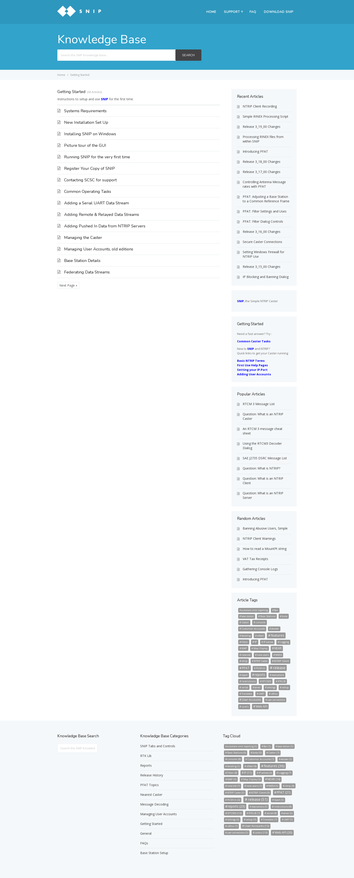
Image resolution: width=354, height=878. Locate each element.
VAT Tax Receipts (255, 559)
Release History (151, 775)
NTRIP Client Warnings (259, 538)
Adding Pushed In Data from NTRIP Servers (104, 226)
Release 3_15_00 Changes (261, 266)
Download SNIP (278, 12)
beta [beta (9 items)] (284, 616)
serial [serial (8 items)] (245, 687)
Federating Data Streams (87, 272)
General (145, 833)
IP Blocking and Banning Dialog (266, 277)
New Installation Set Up (86, 122)
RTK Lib (145, 756)
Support (232, 12)
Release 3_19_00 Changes (261, 126)
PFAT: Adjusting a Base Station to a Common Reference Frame (266, 198)
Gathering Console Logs (260, 569)
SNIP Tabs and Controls (157, 746)
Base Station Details (82, 260)
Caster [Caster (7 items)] (245, 622)
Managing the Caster (83, 237)
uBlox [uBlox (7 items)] (274, 693)
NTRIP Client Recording (260, 106)
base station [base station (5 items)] (247, 616)
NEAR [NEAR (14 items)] (278, 648)
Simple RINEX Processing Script (265, 116)
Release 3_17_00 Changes (261, 172)
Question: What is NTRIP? (261, 468)
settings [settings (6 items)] (271, 687)
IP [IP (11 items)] (256, 642)
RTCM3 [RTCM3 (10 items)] (266, 681)
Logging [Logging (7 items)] (284, 642)
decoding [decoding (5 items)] (246, 635)
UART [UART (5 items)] (261, 693)
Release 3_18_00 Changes (261, 161)
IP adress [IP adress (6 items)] (268, 642)
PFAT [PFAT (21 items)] (245, 668)
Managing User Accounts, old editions (98, 249)
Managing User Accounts (158, 814)
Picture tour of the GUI (85, 145)
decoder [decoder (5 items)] (275, 628)
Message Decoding (154, 804)
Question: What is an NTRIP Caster (263, 416)
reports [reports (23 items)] (260, 675)
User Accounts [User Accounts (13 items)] (251, 700)
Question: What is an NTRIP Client (263, 480)
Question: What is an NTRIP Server (263, 495)
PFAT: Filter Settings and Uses (264, 211)
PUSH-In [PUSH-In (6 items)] (260, 668)
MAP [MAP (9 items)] (244, 648)
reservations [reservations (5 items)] (278, 675)
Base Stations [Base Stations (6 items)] (267, 616)
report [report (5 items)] (244, 675)
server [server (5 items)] (257, 687)
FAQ (252, 12)
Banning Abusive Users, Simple (265, 528)
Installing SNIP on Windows (90, 134)
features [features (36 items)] (277, 635)
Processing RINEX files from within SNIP (263, 139)
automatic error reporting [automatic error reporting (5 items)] (254, 610)
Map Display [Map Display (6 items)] (261, 648)
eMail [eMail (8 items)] (260, 635)
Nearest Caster (151, 794)
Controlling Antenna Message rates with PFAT (264, 184)
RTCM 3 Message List (259, 404)
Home (211, 12)
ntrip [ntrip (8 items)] (244, 661)
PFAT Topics (149, 785)
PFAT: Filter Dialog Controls (263, 221)
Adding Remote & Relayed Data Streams (101, 214)
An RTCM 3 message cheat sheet (262, 431)
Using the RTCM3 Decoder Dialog (262, 445)
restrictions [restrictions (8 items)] (249, 681)
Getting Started (151, 824)
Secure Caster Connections (262, 242)
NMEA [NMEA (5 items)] (278, 654)
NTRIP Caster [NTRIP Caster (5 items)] (261, 661)
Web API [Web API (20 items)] (261, 706)
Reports (146, 765)
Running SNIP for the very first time (97, 157)
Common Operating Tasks (87, 191)
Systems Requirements (85, 111)
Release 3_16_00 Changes (261, 231)
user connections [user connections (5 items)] (276, 699)
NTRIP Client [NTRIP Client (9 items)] (281, 661)
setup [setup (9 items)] (285, 687)
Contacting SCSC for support (90, 180)
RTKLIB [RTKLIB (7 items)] (282, 681)
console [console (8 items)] (261, 622)
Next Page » (68, 285)
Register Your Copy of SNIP (89, 168)
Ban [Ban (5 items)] (276, 610)
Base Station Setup (154, 853)
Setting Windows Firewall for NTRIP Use (263, 254)
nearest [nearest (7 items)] (246, 654)
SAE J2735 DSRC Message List (265, 458)
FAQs (144, 843)
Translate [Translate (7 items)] (247, 693)
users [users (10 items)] (245, 706)
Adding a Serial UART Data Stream (96, 203)
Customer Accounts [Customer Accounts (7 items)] (253, 628)
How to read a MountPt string (264, 548)
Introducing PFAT (255, 151)
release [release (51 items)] (279, 667)
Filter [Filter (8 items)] (245, 642)
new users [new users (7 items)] (263, 654)
